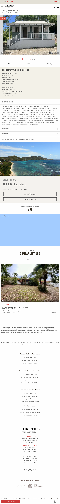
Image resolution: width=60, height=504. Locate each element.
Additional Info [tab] (5, 129)
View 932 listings (30, 199)
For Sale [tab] (27, 259)
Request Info (11, 501)
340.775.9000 (7, 2)
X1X (30, 283)
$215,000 (6, 304)
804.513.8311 (31, 451)
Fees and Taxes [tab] (5, 134)
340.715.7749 (31, 462)
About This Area (30, 194)
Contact (56, 2)
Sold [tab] (35, 259)
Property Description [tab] (7, 102)
